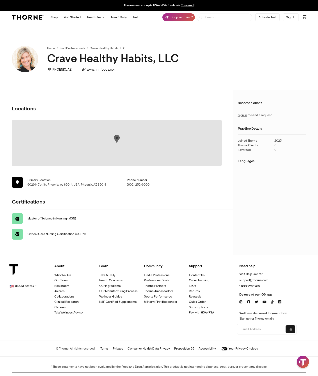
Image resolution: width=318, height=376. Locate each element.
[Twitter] (256, 302)
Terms (104, 348)
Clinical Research (66, 302)
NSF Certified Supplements (118, 302)
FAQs (192, 286)
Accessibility (207, 348)
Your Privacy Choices (239, 348)
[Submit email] (290, 329)
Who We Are (62, 275)
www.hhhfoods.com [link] (101, 70)
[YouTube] (264, 302)
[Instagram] (240, 302)
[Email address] (260, 329)
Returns (194, 291)
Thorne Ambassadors (158, 291)
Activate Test (267, 17)
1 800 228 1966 (249, 286)
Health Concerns (111, 280)
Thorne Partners (155, 286)
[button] (23, 286)
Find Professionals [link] (72, 48)
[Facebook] (248, 302)
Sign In (290, 17)
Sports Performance (158, 296)
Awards (59, 291)
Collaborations (64, 296)
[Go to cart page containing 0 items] (304, 17)
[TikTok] (272, 302)
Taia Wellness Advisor (69, 312)
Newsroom (61, 286)
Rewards (195, 296)
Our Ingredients (110, 286)
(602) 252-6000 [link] (138, 184)
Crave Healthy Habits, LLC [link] (108, 48)
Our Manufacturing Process (118, 291)
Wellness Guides (110, 296)
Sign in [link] (242, 115)
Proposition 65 (184, 348)
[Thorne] (28, 17)
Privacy (118, 348)
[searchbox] (224, 17)
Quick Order (197, 302)
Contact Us (197, 275)
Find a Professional (157, 275)
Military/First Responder (160, 302)
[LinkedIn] (279, 302)
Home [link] (51, 48)
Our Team (61, 280)
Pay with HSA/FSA (201, 312)
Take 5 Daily (107, 275)
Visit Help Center (251, 274)
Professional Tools (156, 280)
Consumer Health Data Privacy (149, 348)
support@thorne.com (253, 280)
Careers (60, 307)
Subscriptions (198, 307)
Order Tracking (199, 280)
